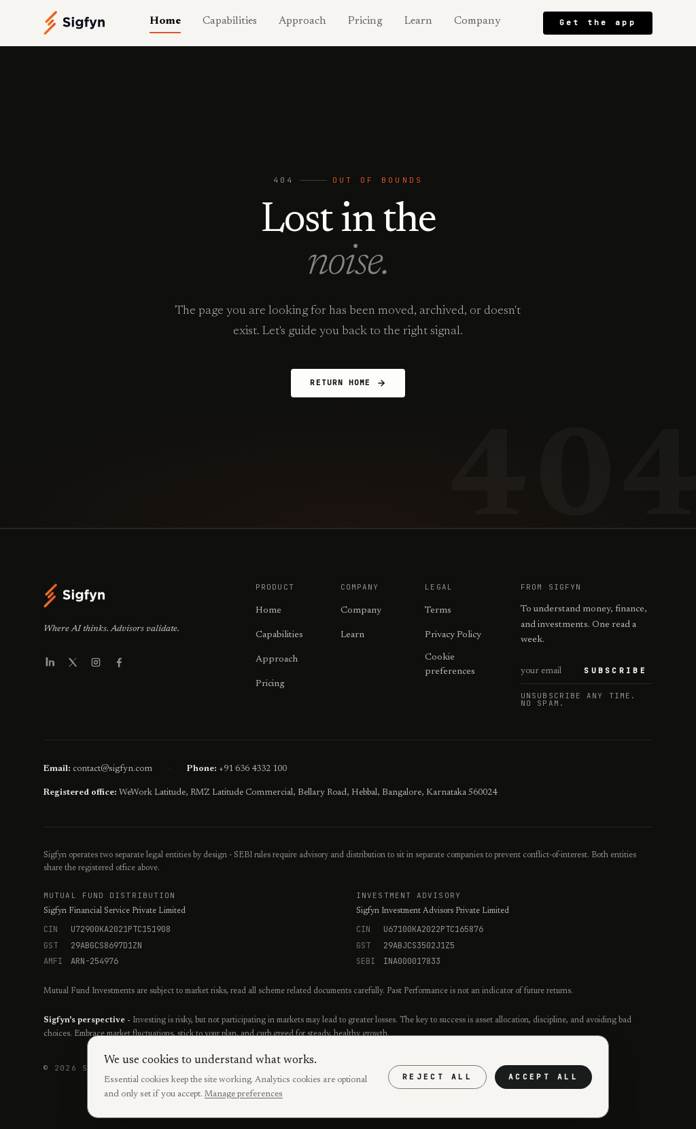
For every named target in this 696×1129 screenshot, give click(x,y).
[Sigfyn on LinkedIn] (50, 662)
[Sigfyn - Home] (75, 23)
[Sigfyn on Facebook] (119, 662)
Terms (438, 610)
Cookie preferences (450, 665)
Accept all (543, 1076)
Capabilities (230, 21)
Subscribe (615, 670)
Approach (302, 21)
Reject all (437, 1076)
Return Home (347, 383)
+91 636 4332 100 (253, 768)
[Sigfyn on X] (73, 662)
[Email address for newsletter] (549, 671)
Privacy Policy (453, 635)
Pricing (365, 21)
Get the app (597, 22)
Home (165, 21)
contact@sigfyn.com (112, 768)
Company (477, 21)
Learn (418, 21)
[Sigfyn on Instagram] (96, 662)
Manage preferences (244, 1094)
